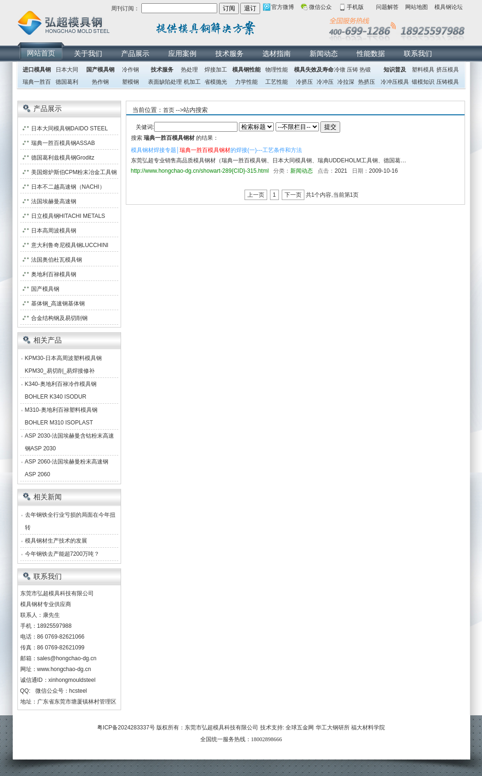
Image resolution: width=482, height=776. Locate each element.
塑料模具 (423, 69)
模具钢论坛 (448, 7)
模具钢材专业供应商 (45, 604)
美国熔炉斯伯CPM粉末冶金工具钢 (74, 172)
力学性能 (246, 82)
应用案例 (182, 53)
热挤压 (366, 82)
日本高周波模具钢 (53, 230)
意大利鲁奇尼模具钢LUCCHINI (70, 245)
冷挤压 (304, 82)
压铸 (352, 69)
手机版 (355, 7)
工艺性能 (276, 82)
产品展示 (135, 53)
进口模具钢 (37, 69)
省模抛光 (215, 82)
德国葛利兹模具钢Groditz (63, 157)
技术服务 (229, 53)
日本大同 (67, 69)
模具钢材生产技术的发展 (56, 540)
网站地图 (416, 7)
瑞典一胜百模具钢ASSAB (63, 143)
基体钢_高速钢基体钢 (58, 303)
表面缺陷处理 (165, 82)
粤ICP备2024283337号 (126, 727)
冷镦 (339, 69)
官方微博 (282, 7)
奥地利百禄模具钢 (53, 274)
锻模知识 (423, 82)
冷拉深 (345, 82)
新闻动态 (324, 53)
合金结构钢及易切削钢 (59, 318)
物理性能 (276, 69)
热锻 (365, 69)
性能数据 (371, 53)
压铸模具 (447, 82)
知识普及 (395, 69)
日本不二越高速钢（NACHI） (68, 187)
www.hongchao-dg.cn (64, 669)
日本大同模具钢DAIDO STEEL (69, 128)
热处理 (189, 69)
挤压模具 (447, 69)
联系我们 (418, 53)
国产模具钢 (100, 69)
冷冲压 (325, 82)
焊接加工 (215, 69)
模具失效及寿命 (314, 69)
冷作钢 (130, 69)
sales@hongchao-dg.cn (67, 658)
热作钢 (100, 82)
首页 (168, 110)
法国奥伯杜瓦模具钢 (56, 259)
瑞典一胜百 (37, 82)
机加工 (192, 82)
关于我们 (88, 53)
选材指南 (276, 53)
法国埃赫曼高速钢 (53, 201)
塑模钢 (130, 82)
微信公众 (320, 7)
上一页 (255, 195)
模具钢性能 (246, 69)
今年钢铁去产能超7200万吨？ (62, 554)
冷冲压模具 (395, 82)
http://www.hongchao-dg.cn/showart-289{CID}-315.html (200, 171)
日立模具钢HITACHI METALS (68, 216)
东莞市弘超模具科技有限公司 (221, 727)
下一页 (293, 195)
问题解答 (387, 7)
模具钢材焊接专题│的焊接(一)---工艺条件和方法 (216, 150)
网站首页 (41, 53)
